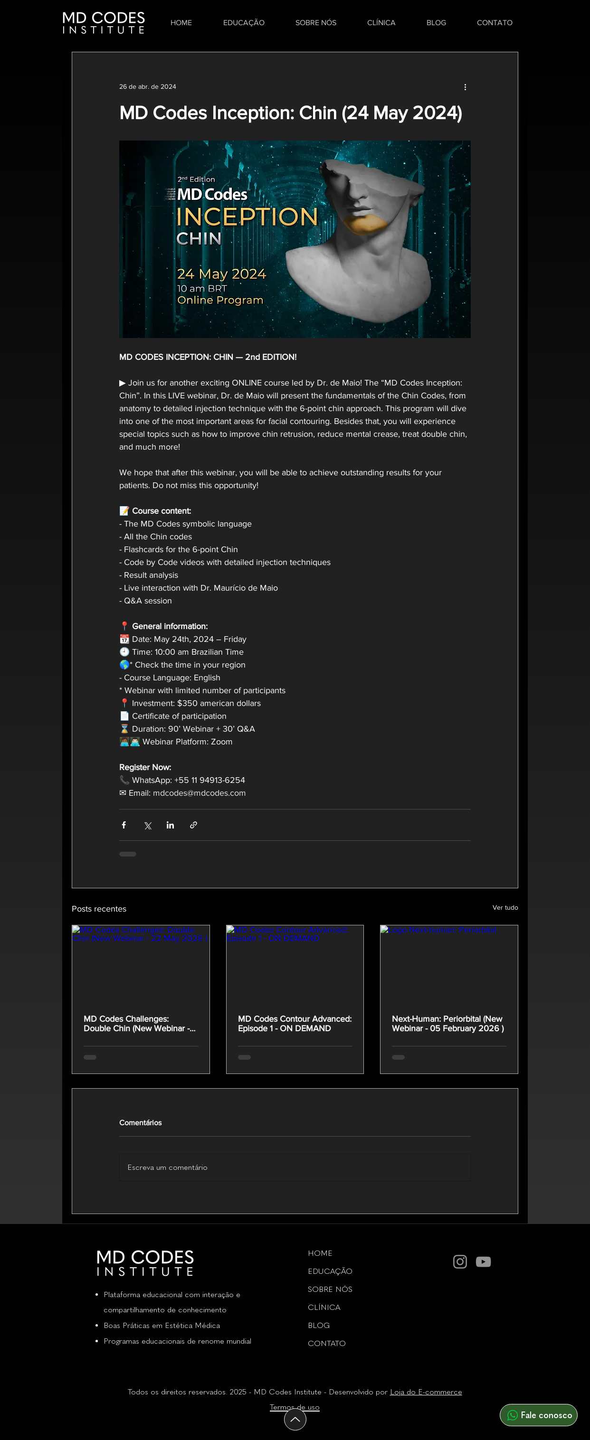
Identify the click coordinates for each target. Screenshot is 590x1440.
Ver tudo (505, 907)
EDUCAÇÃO (330, 1271)
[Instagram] (460, 1261)
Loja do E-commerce (426, 1391)
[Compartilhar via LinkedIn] (170, 824)
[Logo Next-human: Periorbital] (449, 963)
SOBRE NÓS (330, 1289)
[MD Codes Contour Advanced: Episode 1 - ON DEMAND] (295, 963)
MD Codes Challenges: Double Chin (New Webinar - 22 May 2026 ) (137, 1023)
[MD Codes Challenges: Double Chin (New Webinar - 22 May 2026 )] (140, 963)
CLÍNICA (324, 1307)
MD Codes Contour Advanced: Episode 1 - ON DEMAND (295, 1023)
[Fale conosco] (539, 1415)
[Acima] (295, 1419)
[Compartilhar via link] (193, 824)
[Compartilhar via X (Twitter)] (147, 824)
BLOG (319, 1325)
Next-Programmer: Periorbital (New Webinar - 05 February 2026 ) (448, 1023)
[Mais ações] (465, 86)
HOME (320, 1253)
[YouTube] (483, 1261)
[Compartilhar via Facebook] (123, 824)
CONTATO (327, 1343)
